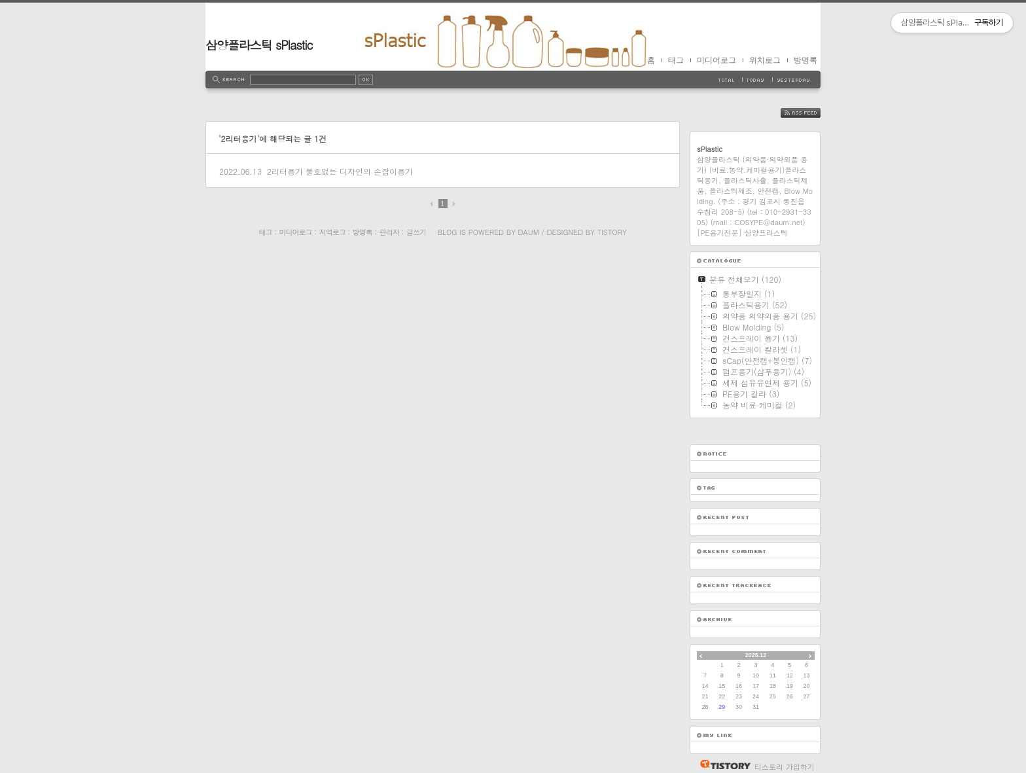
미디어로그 (716, 60)
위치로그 (765, 60)
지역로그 (332, 232)
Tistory (612, 232)
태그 (676, 60)
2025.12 (756, 655)
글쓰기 (416, 232)
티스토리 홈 (722, 764)
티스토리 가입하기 (784, 767)
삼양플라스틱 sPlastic (259, 45)
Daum (528, 232)
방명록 (805, 60)
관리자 (389, 232)
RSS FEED (810, 113)
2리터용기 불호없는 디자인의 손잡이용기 (340, 171)
